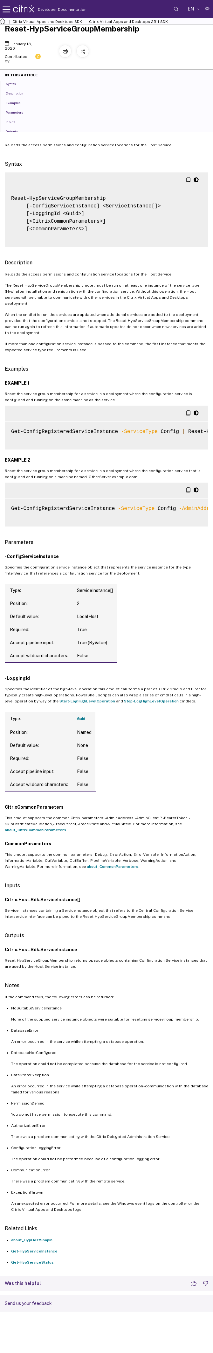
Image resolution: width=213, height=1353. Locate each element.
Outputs (15, 131)
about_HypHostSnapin (31, 1240)
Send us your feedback (28, 1303)
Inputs (14, 121)
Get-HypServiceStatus (32, 1262)
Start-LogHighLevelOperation (87, 701)
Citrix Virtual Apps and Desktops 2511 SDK (128, 21)
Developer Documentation (52, 9)
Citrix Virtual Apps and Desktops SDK (47, 21)
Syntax (14, 83)
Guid (81, 718)
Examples (16, 102)
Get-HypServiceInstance (34, 1251)
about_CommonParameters (112, 866)
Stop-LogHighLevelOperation (151, 701)
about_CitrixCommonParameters (35, 830)
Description (18, 93)
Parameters (18, 112)
